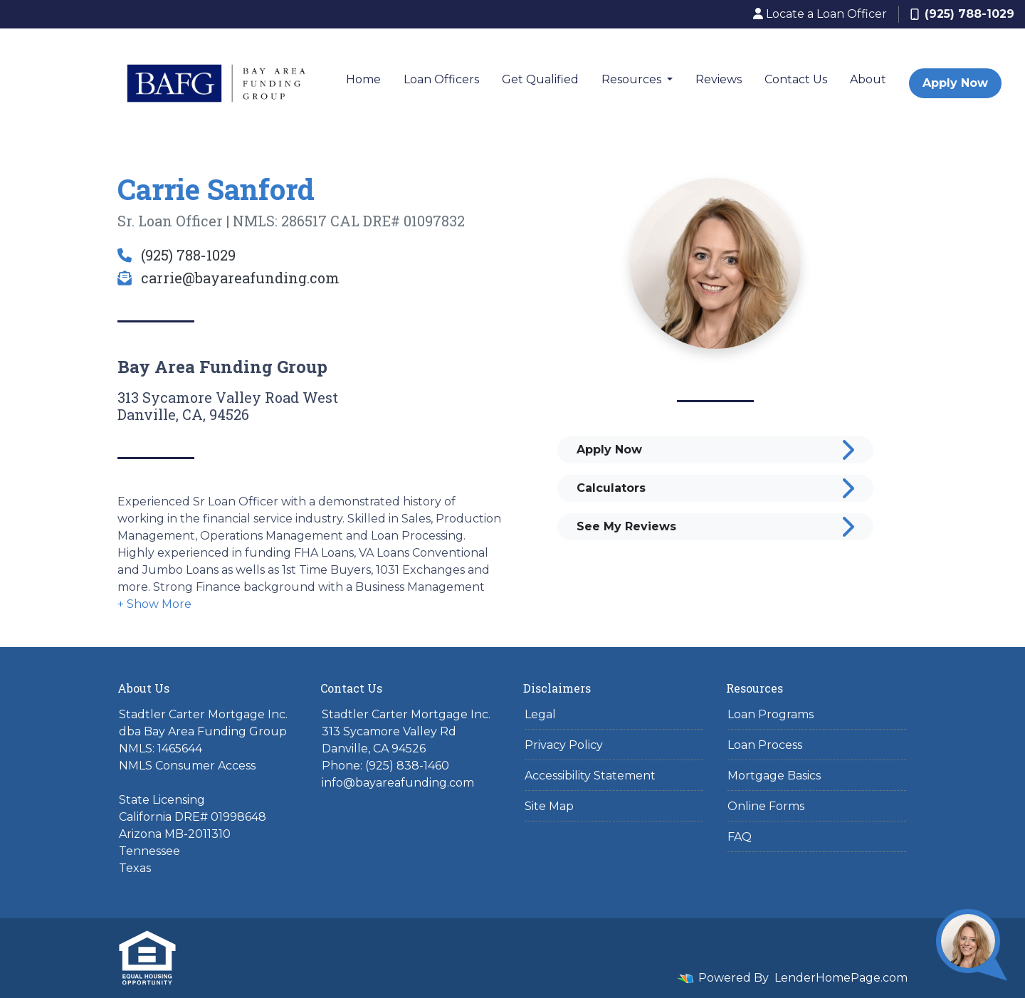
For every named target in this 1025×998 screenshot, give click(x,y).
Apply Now (955, 83)
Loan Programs (770, 714)
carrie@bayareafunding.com (228, 277)
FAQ (739, 837)
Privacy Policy (564, 745)
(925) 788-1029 (962, 14)
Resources (632, 79)
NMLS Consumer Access (187, 765)
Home (363, 79)
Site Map (549, 806)
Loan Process (764, 745)
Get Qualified (540, 79)
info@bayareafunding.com (398, 782)
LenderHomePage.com (841, 977)
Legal (540, 714)
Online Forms (765, 806)
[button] (154, 604)
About (868, 79)
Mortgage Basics (774, 775)
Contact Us (795, 79)
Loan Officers (441, 79)
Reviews (718, 79)
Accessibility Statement (590, 775)
